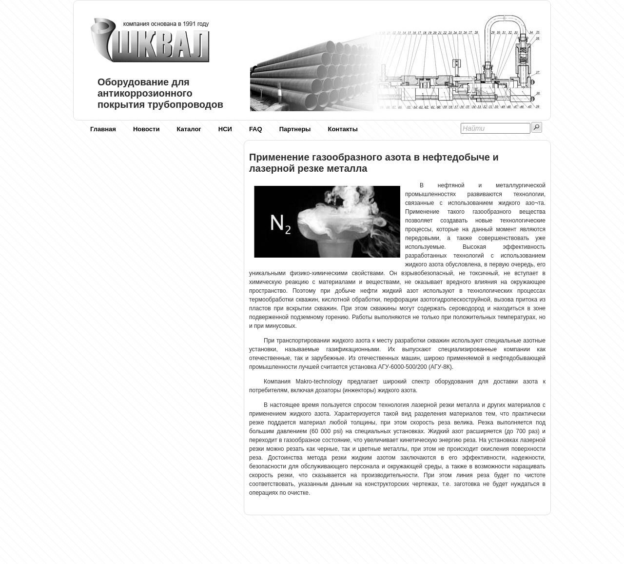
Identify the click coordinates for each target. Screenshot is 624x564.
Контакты (342, 129)
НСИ (225, 129)
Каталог (188, 129)
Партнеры (295, 129)
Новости (146, 129)
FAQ (255, 129)
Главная (103, 129)
